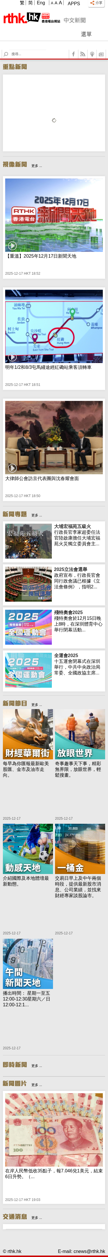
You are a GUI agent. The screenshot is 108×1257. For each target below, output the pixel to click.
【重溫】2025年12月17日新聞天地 (40, 256)
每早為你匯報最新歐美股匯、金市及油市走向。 (26, 769)
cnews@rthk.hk (89, 1251)
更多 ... (36, 166)
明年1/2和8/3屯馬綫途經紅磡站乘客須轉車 (48, 367)
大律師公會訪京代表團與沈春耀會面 (42, 478)
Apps (74, 3)
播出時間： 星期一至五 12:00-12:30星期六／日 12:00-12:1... (26, 999)
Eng (41, 2)
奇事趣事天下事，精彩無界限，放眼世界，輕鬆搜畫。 (78, 769)
